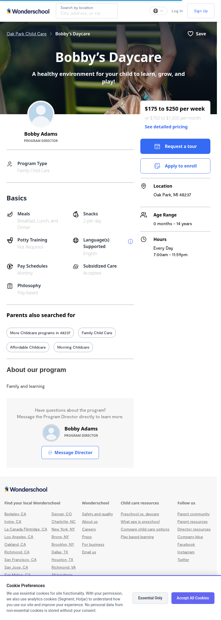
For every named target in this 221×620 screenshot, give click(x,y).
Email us (89, 552)
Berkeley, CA (15, 514)
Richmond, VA (64, 567)
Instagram (186, 552)
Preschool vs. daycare (140, 514)
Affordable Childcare (28, 347)
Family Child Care (97, 332)
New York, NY (63, 529)
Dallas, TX (60, 552)
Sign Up (201, 10)
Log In (177, 10)
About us (90, 521)
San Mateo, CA (17, 574)
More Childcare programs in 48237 (40, 332)
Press (87, 536)
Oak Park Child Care (27, 33)
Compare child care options (145, 529)
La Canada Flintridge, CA (25, 529)
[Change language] (158, 11)
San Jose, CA (16, 567)
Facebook (186, 544)
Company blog (190, 536)
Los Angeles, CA (18, 536)
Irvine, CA (12, 521)
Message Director (70, 452)
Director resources (194, 529)
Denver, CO (62, 514)
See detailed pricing (166, 127)
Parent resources (192, 521)
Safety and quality (97, 514)
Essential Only (150, 598)
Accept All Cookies (193, 598)
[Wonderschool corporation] (108, 489)
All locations (62, 574)
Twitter (183, 559)
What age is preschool (140, 521)
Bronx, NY (60, 536)
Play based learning (137, 536)
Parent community (193, 514)
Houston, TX (62, 559)
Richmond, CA (16, 552)
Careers (89, 529)
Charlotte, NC (64, 521)
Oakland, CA (15, 544)
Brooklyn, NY (63, 544)
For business (93, 544)
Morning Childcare (73, 347)
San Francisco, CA (20, 559)
